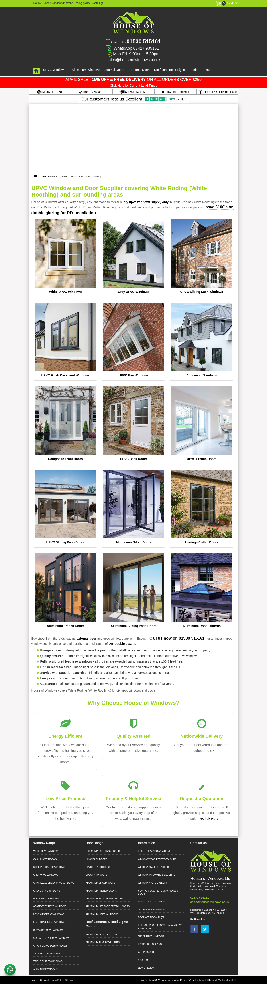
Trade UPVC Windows (151, 936)
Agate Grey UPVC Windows (49, 906)
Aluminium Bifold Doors (133, 542)
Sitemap (69, 980)
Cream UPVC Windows (46, 891)
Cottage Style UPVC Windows (51, 938)
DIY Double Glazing (150, 944)
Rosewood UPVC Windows (49, 867)
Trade (208, 70)
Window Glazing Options (153, 867)
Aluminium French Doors (65, 626)
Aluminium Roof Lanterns (202, 626)
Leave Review (146, 968)
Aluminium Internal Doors (102, 914)
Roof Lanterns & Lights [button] (171, 70)
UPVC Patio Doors (97, 875)
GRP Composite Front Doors (104, 851)
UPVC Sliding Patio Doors (65, 542)
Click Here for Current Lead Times (133, 85)
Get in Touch (146, 952)
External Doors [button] (115, 70)
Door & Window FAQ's (151, 917)
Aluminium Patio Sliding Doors (105, 898)
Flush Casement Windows (49, 922)
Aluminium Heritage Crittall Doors (108, 906)
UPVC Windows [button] (55, 70)
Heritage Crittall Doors (201, 542)
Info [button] (196, 70)
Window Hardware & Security (156, 875)
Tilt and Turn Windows (47, 953)
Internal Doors (141, 70)
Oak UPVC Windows (45, 859)
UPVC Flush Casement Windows (65, 375)
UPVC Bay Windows (134, 375)
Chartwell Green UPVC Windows (53, 883)
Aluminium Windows (86, 70)
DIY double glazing (123, 643)
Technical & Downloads (153, 909)
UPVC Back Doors (133, 459)
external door (86, 638)
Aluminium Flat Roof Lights (103, 942)
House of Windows (150, 851)
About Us (143, 960)
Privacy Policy (56, 980)
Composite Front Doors (65, 459)
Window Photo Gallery (152, 883)
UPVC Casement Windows (48, 914)
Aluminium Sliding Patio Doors (133, 626)
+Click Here (209, 818)
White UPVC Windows (65, 292)
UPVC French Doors (202, 459)
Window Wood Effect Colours (157, 859)
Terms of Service (39, 980)
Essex (64, 176)
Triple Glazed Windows (48, 961)
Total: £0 (227, 3)
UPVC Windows (49, 176)
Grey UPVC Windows (133, 292)
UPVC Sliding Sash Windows (201, 292)
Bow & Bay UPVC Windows (48, 930)
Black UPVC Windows (46, 898)
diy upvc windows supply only (146, 202)
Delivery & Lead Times (151, 901)
